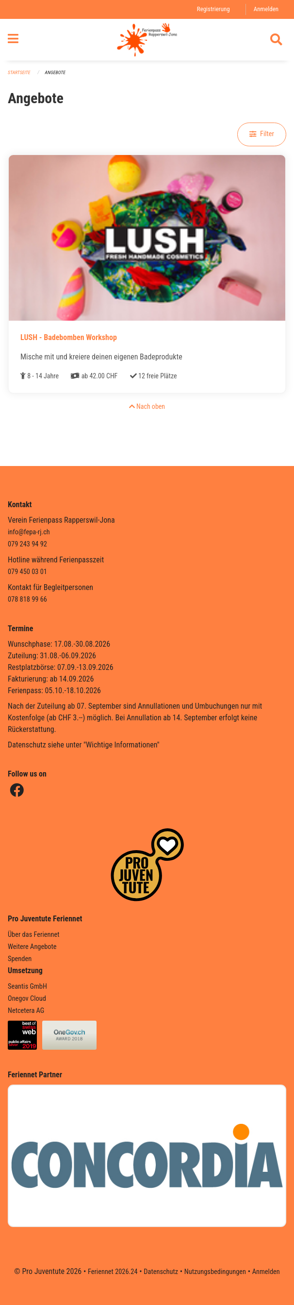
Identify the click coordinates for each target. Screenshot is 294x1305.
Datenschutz (161, 1272)
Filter (261, 134)
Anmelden (266, 9)
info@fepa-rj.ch (29, 532)
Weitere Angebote (32, 947)
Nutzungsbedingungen (215, 1272)
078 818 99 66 (27, 599)
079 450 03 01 (27, 572)
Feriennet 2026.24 (113, 1272)
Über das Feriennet (33, 935)
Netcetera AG (26, 1011)
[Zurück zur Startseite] (147, 40)
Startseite (19, 72)
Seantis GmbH (27, 986)
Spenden (20, 959)
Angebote (55, 72)
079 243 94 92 (27, 544)
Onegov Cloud (27, 998)
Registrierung (213, 9)
